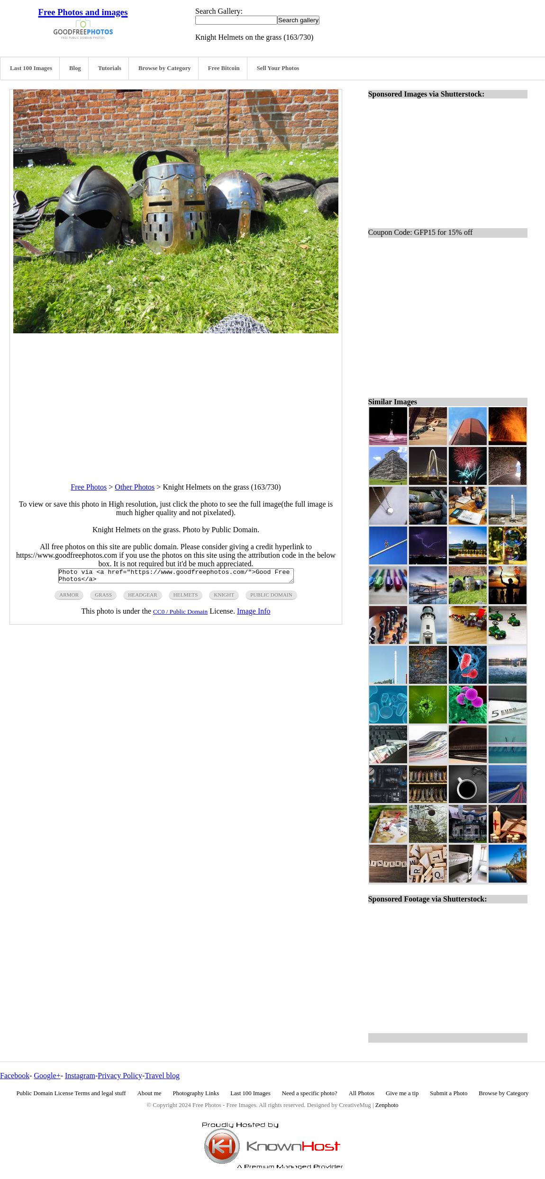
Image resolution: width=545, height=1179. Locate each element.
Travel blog (162, 1076)
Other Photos (134, 487)
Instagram (80, 1076)
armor (69, 597)
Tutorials (109, 68)
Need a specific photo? (309, 1093)
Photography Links (196, 1093)
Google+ (47, 1076)
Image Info (254, 614)
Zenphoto (387, 1105)
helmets (185, 597)
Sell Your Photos (278, 68)
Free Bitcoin (224, 68)
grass (103, 597)
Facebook (14, 1076)
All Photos (361, 1093)
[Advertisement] (176, 399)
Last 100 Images (31, 68)
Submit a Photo (448, 1093)
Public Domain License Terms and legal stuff (71, 1093)
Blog (75, 68)
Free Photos (89, 487)
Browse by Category (164, 68)
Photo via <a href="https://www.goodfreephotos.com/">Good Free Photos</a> (176, 577)
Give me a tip (402, 1093)
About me (149, 1093)
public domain (271, 597)
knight (224, 597)
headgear (142, 597)
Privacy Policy (120, 1076)
